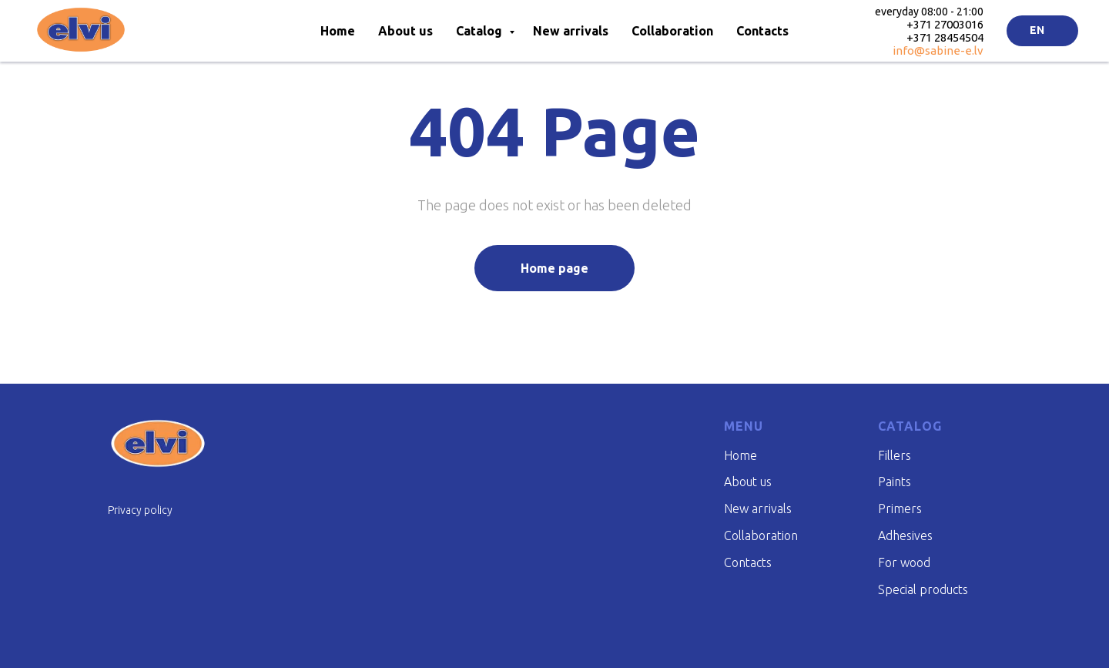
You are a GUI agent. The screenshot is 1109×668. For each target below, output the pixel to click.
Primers (900, 508)
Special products (923, 589)
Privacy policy (140, 510)
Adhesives (905, 535)
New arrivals (570, 31)
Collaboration (672, 31)
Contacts (762, 31)
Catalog (480, 31)
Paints (894, 481)
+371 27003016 (944, 24)
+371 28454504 (944, 37)
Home (337, 31)
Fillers (894, 455)
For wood (904, 562)
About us (405, 31)
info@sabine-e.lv (938, 50)
